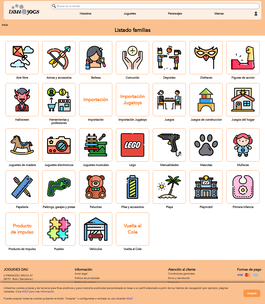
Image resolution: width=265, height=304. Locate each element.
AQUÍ (129, 298)
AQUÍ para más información (38, 291)
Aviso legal (81, 273)
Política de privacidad (87, 278)
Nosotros (85, 14)
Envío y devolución (179, 278)
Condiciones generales (181, 273)
